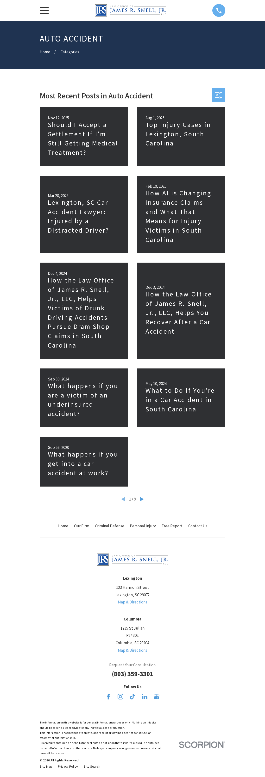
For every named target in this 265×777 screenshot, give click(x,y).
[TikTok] (132, 696)
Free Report (172, 526)
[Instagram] (120, 696)
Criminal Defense (109, 526)
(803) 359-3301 (132, 674)
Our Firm (81, 526)
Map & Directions (132, 602)
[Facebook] (108, 696)
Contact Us (197, 526)
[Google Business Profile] (156, 696)
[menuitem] (46, 767)
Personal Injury (143, 526)
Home (63, 526)
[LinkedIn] (144, 696)
